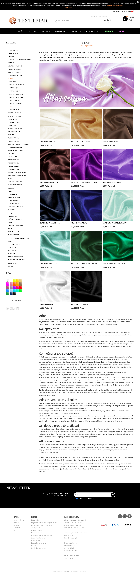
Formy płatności (36, 533)
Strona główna (19, 520)
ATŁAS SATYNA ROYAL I (79, 223)
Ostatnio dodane (93, 31)
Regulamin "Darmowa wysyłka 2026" (44, 523)
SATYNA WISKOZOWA (16, 94)
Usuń (92, 498)
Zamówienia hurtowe (38, 543)
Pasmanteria (76, 31)
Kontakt (34, 546)
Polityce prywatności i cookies (115, 5)
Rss (15, 530)
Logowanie (115, 11)
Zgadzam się (68, 7)
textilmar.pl (67, 571)
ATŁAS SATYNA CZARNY (79, 304)
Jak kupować (35, 528)
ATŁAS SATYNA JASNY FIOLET (113, 182)
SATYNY (86, 46)
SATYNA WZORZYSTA (16, 97)
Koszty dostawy (36, 530)
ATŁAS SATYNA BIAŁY (47, 304)
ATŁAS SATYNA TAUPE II (111, 141)
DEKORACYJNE (60, 31)
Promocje (17, 523)
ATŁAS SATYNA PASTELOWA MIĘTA (115, 223)
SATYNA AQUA (14, 88)
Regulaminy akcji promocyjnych (42, 525)
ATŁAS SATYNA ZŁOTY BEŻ (80, 141)
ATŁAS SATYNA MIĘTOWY (48, 264)
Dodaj (80, 498)
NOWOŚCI (19, 31)
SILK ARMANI (13, 82)
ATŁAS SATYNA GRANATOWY (50, 223)
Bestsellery (17, 525)
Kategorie (32, 31)
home (81, 46)
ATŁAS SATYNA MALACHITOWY (114, 264)
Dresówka (46, 31)
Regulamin (35, 520)
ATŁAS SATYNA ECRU (47, 141)
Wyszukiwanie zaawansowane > (99, 16)
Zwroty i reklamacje (38, 538)
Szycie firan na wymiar (39, 548)
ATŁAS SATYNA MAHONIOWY (50, 182)
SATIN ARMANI (14, 100)
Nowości (17, 528)
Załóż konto (127, 11)
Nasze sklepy (35, 540)
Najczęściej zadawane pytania (41, 535)
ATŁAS (11, 107)
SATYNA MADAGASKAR (16, 85)
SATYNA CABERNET (15, 103)
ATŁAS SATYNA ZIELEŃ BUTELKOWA (84, 264)
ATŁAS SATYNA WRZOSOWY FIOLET (84, 182)
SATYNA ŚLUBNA (14, 91)
